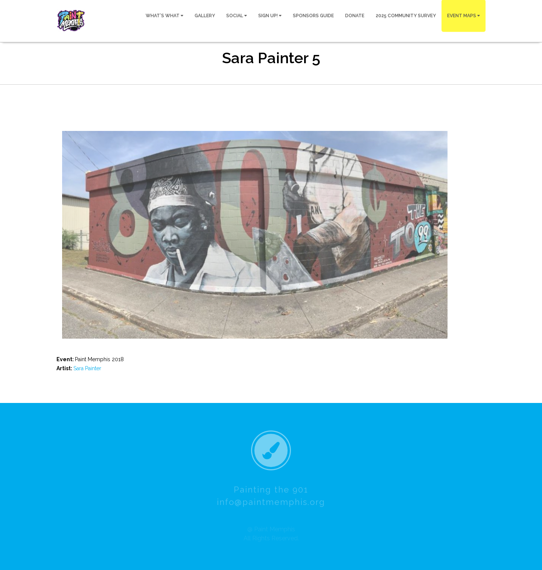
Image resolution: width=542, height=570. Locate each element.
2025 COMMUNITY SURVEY (406, 15)
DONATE (354, 15)
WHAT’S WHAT (164, 15)
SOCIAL (236, 15)
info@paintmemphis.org (271, 503)
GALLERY (205, 15)
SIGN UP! (270, 15)
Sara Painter (87, 368)
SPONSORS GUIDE (313, 15)
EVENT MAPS (463, 15)
